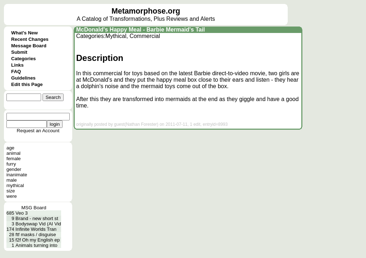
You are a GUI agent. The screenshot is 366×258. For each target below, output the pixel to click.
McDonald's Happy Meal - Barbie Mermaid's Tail (140, 30)
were (11, 196)
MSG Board (33, 207)
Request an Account (38, 130)
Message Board (28, 45)
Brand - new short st (36, 218)
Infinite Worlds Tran (35, 229)
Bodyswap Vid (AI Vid (38, 223)
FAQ (16, 71)
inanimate (16, 174)
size (10, 191)
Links (17, 65)
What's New (24, 32)
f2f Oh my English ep (37, 240)
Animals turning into (36, 245)
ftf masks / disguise (35, 234)
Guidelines (23, 78)
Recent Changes (29, 39)
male (11, 180)
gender (13, 169)
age (10, 147)
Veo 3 (21, 213)
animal (13, 153)
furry (11, 164)
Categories (23, 58)
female (13, 158)
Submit (19, 52)
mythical (15, 185)
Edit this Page (27, 84)
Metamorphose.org (146, 11)
